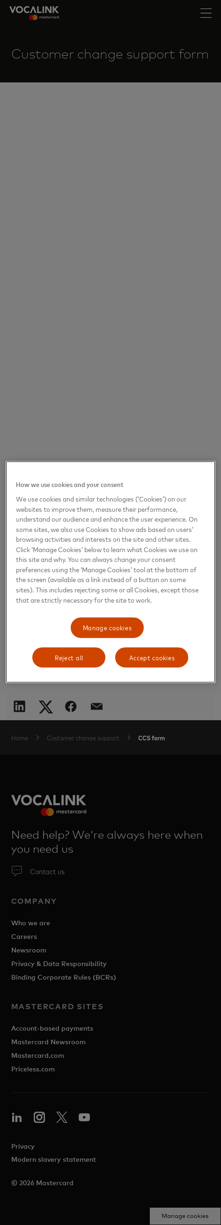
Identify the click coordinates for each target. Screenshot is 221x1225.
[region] (110, 572)
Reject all (69, 657)
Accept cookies (152, 657)
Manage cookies (107, 627)
